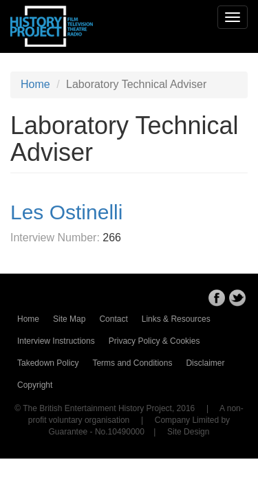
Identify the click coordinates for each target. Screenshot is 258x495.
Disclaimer (205, 363)
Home (35, 84)
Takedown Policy (47, 363)
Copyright (34, 385)
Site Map (69, 319)
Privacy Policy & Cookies (154, 341)
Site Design (188, 432)
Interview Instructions (56, 341)
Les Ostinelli (66, 212)
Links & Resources (176, 319)
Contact (113, 319)
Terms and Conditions (132, 363)
